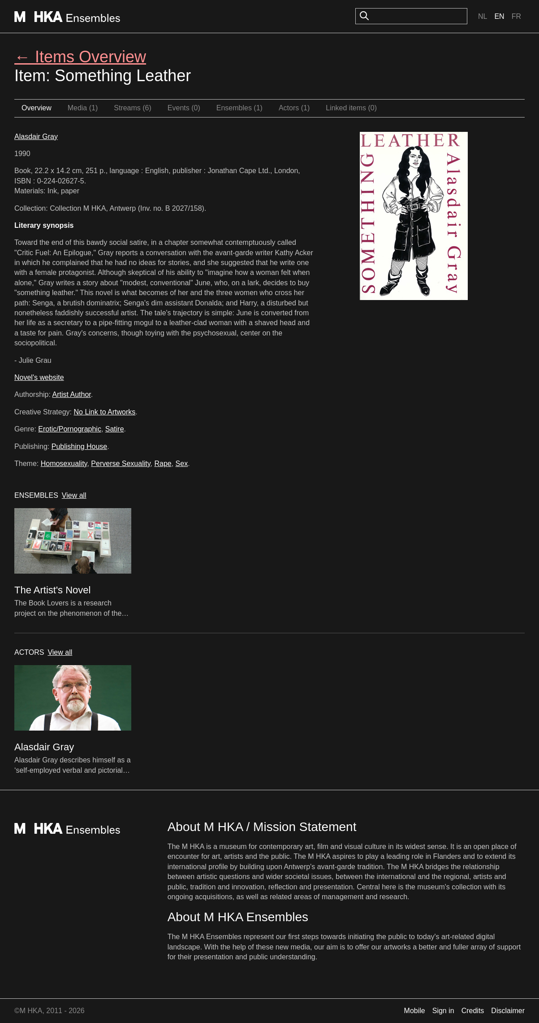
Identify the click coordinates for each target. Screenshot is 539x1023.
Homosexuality (64, 463)
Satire (114, 429)
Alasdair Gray (36, 136)
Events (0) (184, 108)
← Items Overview (80, 57)
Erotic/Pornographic (69, 429)
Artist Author (71, 394)
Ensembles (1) (239, 108)
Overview (37, 108)
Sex (182, 463)
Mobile (414, 1010)
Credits (472, 1010)
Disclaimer (508, 1010)
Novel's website (39, 377)
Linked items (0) (351, 108)
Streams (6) (132, 108)
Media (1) (83, 108)
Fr (516, 16)
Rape (162, 463)
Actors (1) (294, 108)
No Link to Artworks (105, 412)
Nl (482, 16)
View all (74, 495)
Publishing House (80, 446)
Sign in (443, 1010)
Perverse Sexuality (120, 463)
